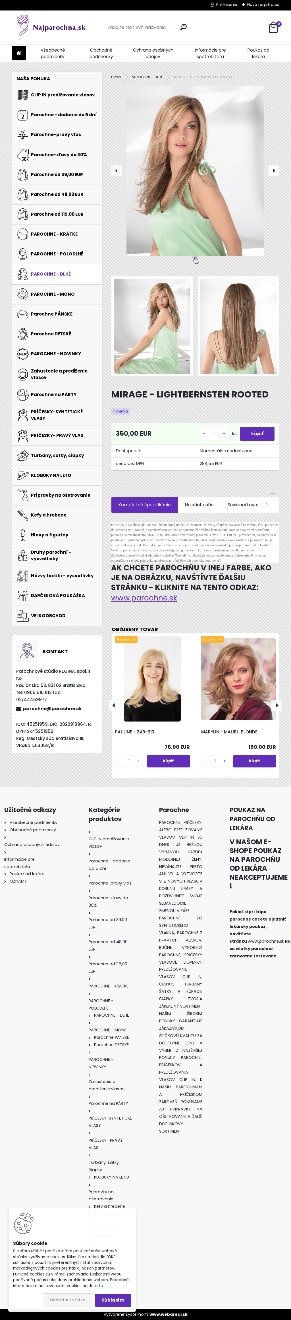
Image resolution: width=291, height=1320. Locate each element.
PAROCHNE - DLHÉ (147, 77)
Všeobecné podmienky (53, 53)
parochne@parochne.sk (52, 708)
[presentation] (116, 170)
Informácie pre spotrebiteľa (210, 53)
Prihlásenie (226, 4)
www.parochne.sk (144, 598)
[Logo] (51, 27)
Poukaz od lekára (258, 53)
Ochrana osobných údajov (153, 53)
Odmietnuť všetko (67, 1300)
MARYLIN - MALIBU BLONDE (229, 732)
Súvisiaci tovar (249, 505)
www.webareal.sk (168, 1314)
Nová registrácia (263, 4)
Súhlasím (112, 1300)
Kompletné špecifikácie (144, 505)
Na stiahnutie (199, 505)
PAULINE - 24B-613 (134, 732)
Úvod (116, 77)
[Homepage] (19, 53)
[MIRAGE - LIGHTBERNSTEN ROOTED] (195, 171)
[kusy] (213, 434)
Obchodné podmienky (101, 53)
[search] (183, 27)
